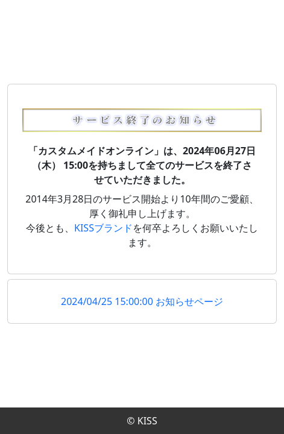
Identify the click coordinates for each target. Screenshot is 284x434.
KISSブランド (103, 227)
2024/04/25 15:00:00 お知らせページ (142, 301)
